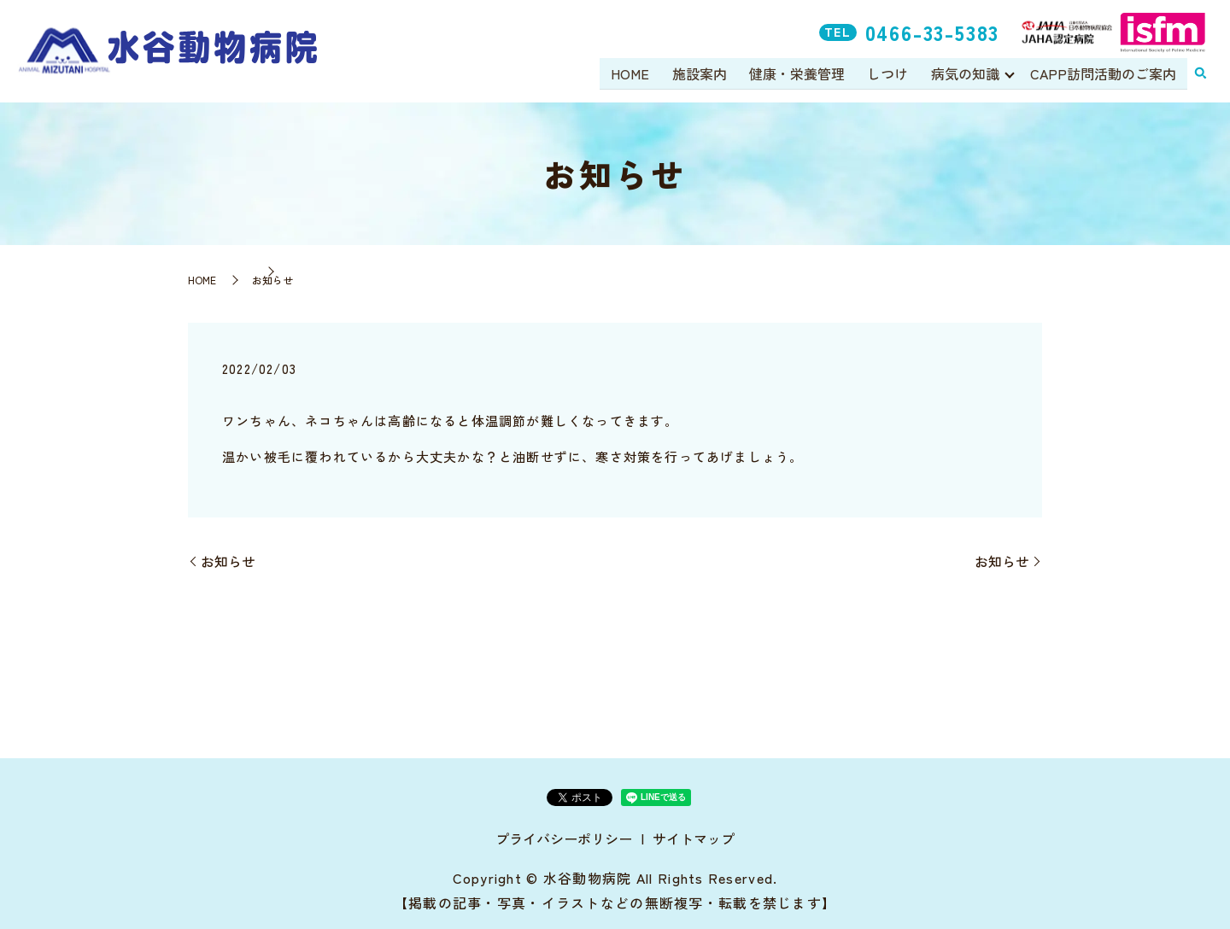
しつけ (888, 73)
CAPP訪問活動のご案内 (1103, 73)
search (1200, 74)
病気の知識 (964, 73)
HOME (632, 73)
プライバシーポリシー (563, 838)
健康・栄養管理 (798, 73)
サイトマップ (694, 838)
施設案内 (701, 73)
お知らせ (228, 561)
